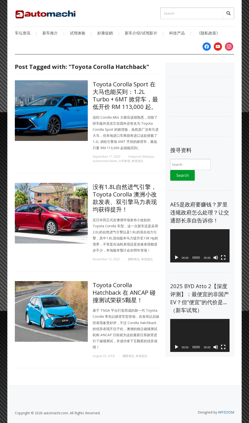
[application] (199, 245)
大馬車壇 (124, 161)
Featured (134, 157)
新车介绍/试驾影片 (141, 33)
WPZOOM (226, 412)
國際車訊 (134, 259)
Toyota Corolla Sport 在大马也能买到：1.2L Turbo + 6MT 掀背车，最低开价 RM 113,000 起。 (125, 95)
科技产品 (177, 33)
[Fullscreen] (223, 257)
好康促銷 (105, 33)
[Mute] (215, 257)
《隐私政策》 (208, 33)
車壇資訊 (137, 161)
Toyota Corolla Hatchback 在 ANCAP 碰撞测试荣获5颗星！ (124, 292)
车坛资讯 (22, 33)
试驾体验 (77, 33)
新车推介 (50, 33)
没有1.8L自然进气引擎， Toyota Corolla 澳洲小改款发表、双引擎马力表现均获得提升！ (125, 198)
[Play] (176, 257)
